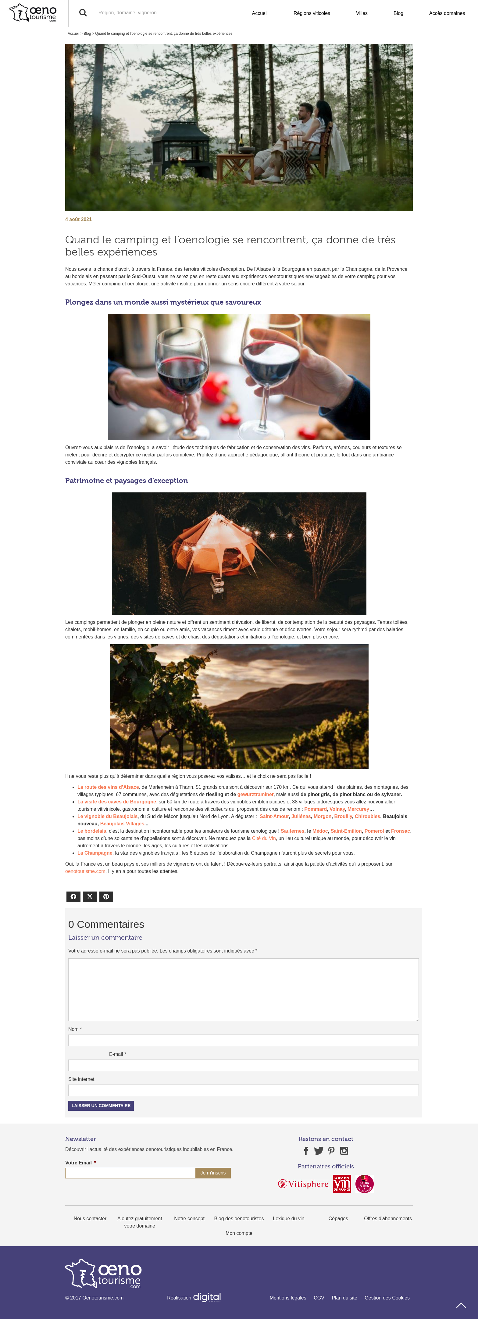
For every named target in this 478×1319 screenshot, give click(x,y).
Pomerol (374, 831)
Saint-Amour (274, 816)
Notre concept (189, 1218)
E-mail (117, 1054)
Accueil (260, 13)
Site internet (81, 1079)
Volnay (337, 809)
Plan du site (344, 1297)
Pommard (315, 809)
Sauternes (292, 831)
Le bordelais (91, 831)
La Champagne (94, 853)
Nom (75, 1029)
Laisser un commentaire (101, 1105)
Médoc (320, 831)
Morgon (323, 816)
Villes (362, 13)
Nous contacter (90, 1218)
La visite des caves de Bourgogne (116, 801)
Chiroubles (367, 816)
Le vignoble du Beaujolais (107, 816)
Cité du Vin (264, 838)
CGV (319, 1297)
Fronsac (400, 831)
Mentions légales (288, 1297)
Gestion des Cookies (387, 1297)
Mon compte (239, 1233)
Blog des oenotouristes (239, 1218)
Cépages (338, 1218)
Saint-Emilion (346, 831)
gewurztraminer (255, 794)
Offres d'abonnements (388, 1218)
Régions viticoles (312, 13)
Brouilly (343, 816)
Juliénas (301, 816)
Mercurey (358, 809)
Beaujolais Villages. (123, 823)
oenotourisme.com (85, 871)
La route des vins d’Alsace (108, 787)
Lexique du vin (288, 1218)
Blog (398, 13)
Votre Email (80, 1162)
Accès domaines (447, 13)
